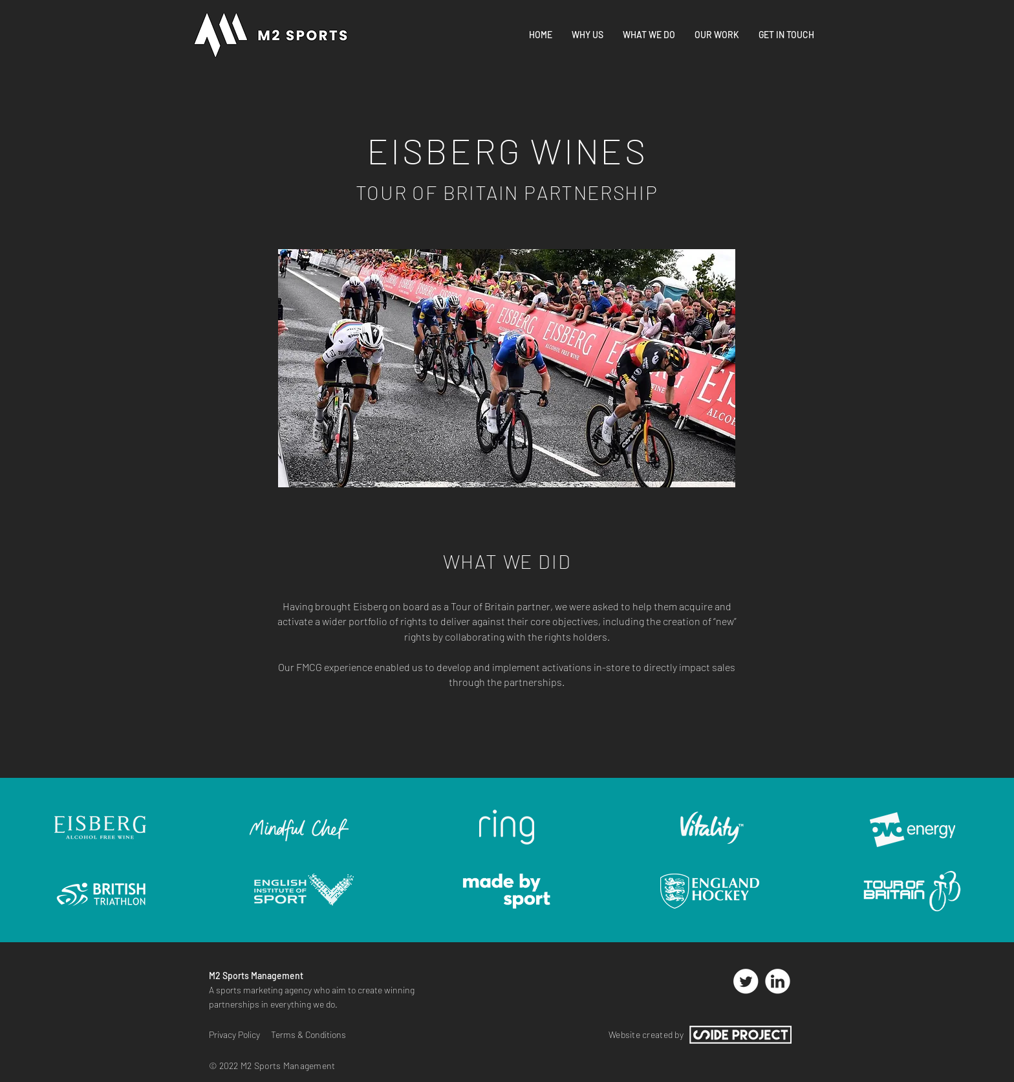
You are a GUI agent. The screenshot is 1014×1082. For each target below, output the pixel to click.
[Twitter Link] (745, 981)
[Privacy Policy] (236, 1035)
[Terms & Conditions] (312, 1035)
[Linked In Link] (777, 981)
